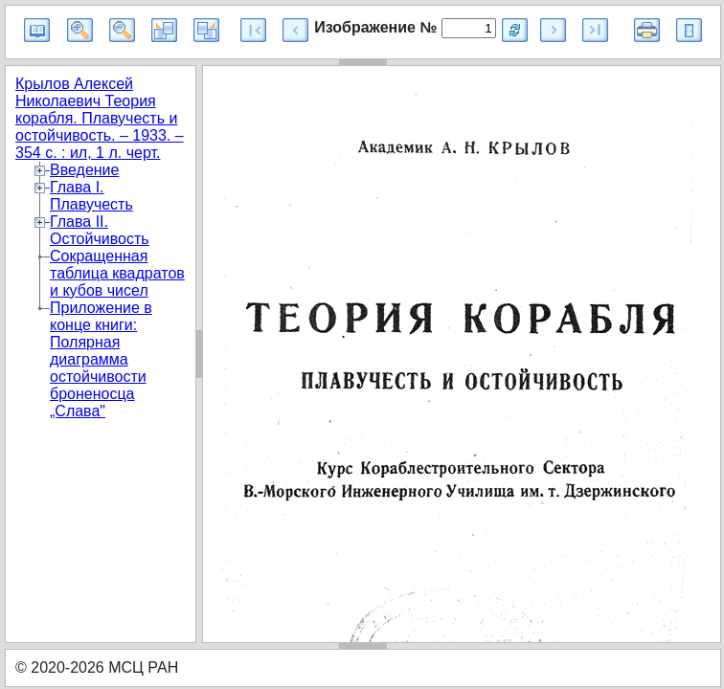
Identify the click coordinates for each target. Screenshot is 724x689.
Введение (84, 170)
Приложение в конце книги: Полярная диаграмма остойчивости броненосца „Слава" (101, 359)
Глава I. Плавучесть (91, 195)
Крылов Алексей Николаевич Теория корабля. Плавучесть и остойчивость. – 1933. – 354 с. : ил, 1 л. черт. (99, 118)
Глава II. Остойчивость (99, 230)
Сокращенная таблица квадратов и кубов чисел (117, 273)
